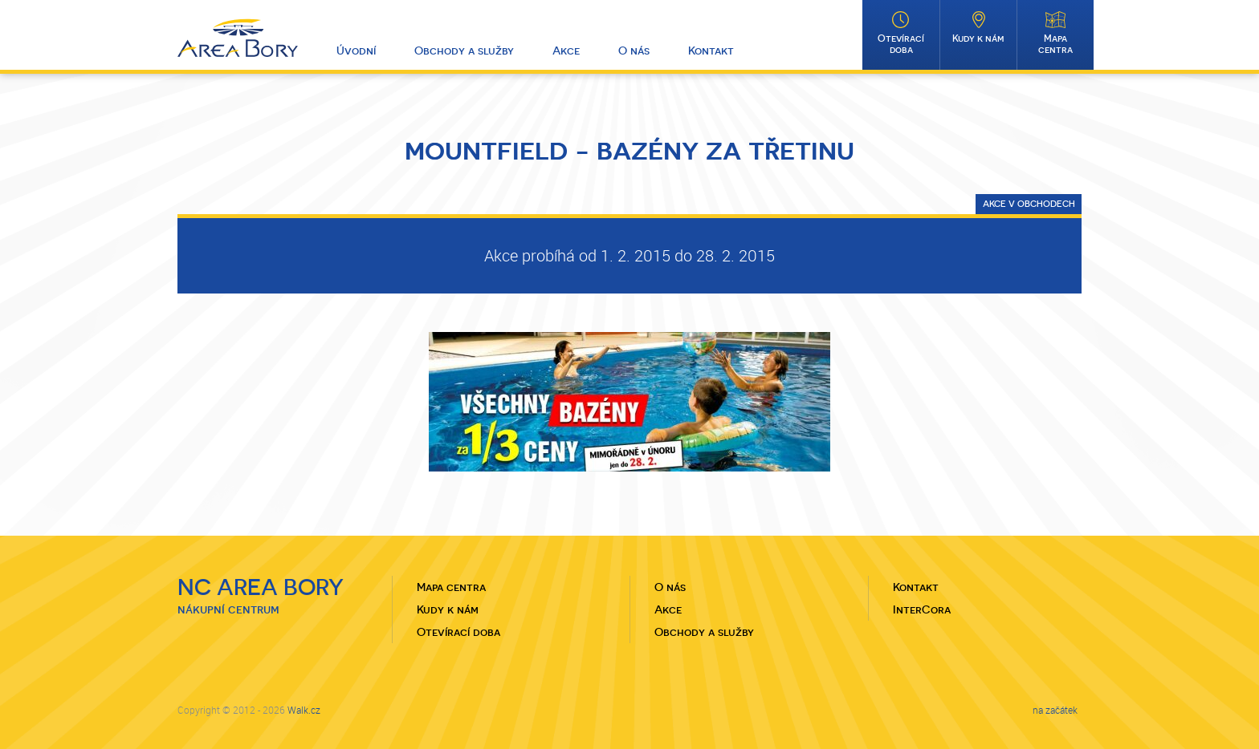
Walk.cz (303, 709)
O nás (634, 50)
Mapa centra (1055, 44)
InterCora (922, 609)
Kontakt (711, 50)
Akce (566, 50)
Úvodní (356, 50)
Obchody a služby (464, 50)
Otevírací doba (901, 44)
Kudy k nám (978, 38)
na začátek (1055, 709)
